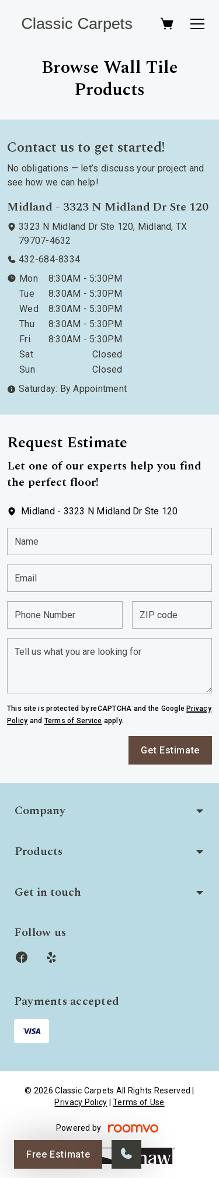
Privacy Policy (80, 1102)
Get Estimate (170, 750)
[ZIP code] (172, 615)
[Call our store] (126, 1154)
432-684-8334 (49, 259)
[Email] (109, 578)
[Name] (109, 541)
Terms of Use (138, 1102)
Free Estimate (58, 1154)
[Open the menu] (197, 23)
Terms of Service (73, 721)
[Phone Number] (65, 615)
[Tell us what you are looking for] (109, 665)
